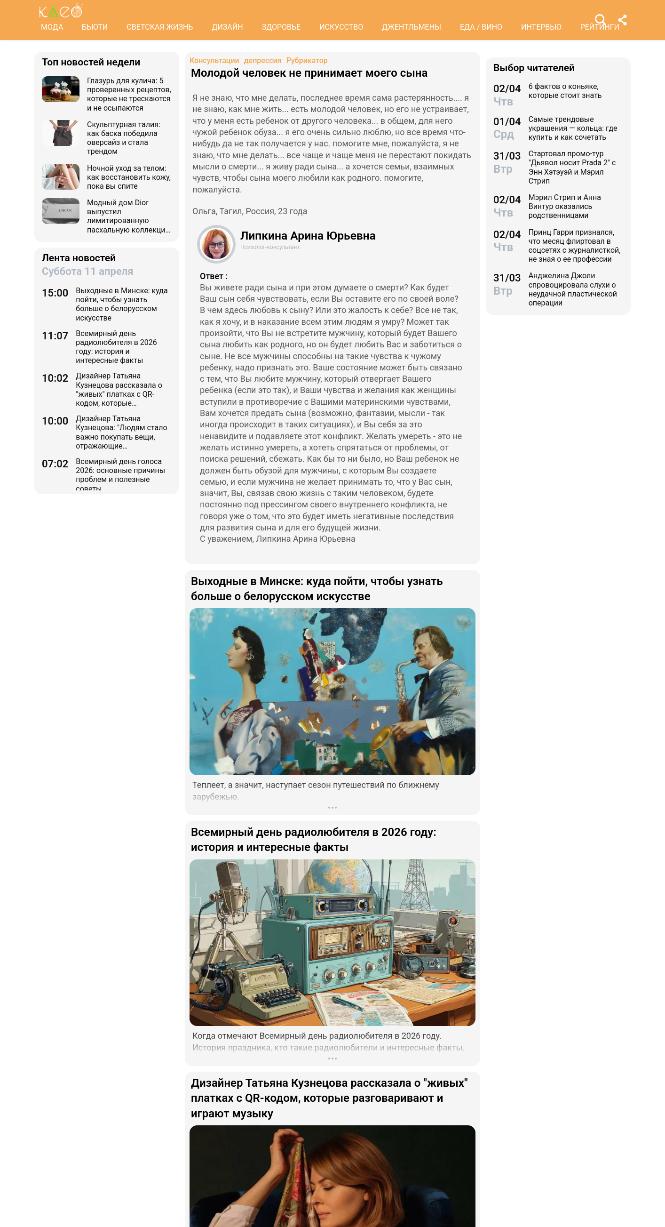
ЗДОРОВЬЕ (281, 27)
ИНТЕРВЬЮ (541, 27)
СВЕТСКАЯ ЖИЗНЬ (160, 27)
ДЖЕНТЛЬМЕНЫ (411, 27)
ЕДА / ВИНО (481, 27)
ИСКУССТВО (341, 27)
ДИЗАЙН (227, 27)
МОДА (52, 27)
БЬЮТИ (95, 27)
